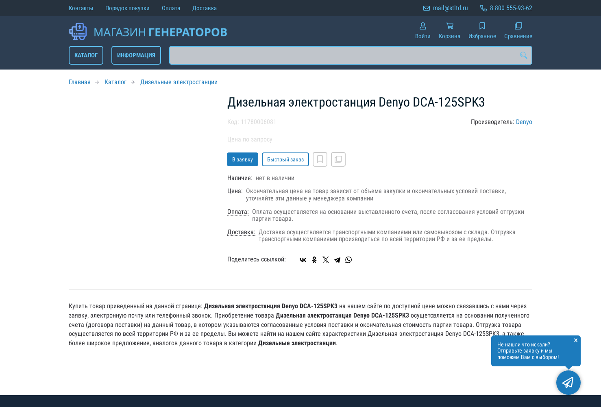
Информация (136, 55)
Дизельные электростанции (179, 82)
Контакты (81, 8)
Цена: (235, 191)
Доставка (204, 8)
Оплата (171, 8)
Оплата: (238, 211)
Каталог (86, 55)
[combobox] (350, 55)
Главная (80, 82)
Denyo (524, 122)
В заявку (242, 159)
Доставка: (241, 232)
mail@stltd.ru (450, 8)
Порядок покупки (127, 8)
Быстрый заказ (285, 159)
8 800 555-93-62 (511, 8)
